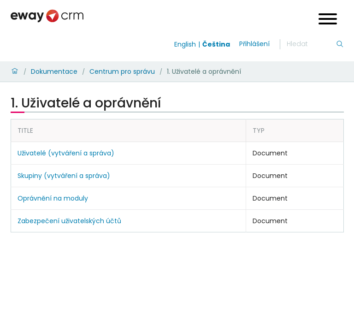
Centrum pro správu (122, 71)
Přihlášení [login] (254, 44)
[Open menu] (328, 20)
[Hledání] (311, 44)
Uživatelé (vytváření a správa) (66, 153)
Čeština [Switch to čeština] (216, 44)
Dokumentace (54, 71)
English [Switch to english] (185, 44)
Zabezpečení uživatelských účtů (69, 220)
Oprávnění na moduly (53, 198)
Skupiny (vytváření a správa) (64, 175)
